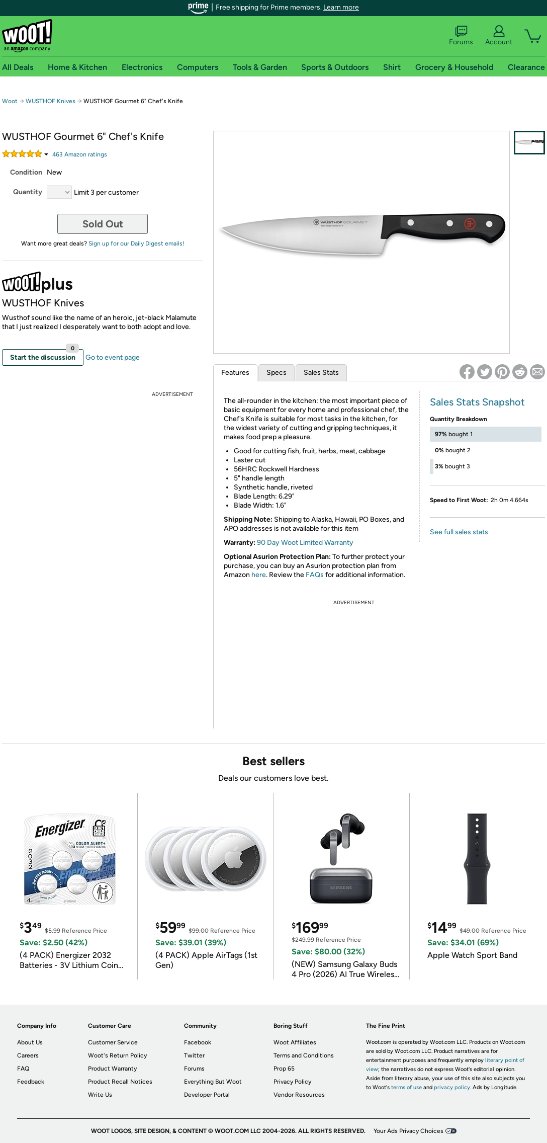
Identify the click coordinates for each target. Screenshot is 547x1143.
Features (235, 372)
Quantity (27, 192)
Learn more (341, 7)
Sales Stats (321, 372)
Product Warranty (112, 1068)
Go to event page (112, 357)
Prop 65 (284, 1068)
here (258, 574)
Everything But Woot (213, 1081)
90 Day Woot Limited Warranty (305, 542)
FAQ (23, 1068)
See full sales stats (459, 532)
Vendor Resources (299, 1094)
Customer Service (113, 1042)
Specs (276, 372)
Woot (10, 101)
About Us (30, 1042)
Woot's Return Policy (117, 1055)
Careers (28, 1055)
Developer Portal (207, 1094)
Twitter (194, 1055)
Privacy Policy (292, 1081)
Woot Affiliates (295, 1042)
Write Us (100, 1094)
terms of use (406, 1087)
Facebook (197, 1042)
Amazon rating (79, 154)
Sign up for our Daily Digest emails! (136, 243)
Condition (26, 172)
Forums (461, 35)
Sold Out (102, 224)
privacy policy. (452, 1087)
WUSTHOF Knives (50, 101)
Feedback (30, 1081)
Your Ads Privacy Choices (408, 1130)
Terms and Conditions (304, 1055)
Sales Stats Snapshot (477, 402)
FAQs (315, 574)
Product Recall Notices (120, 1081)
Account (498, 35)
